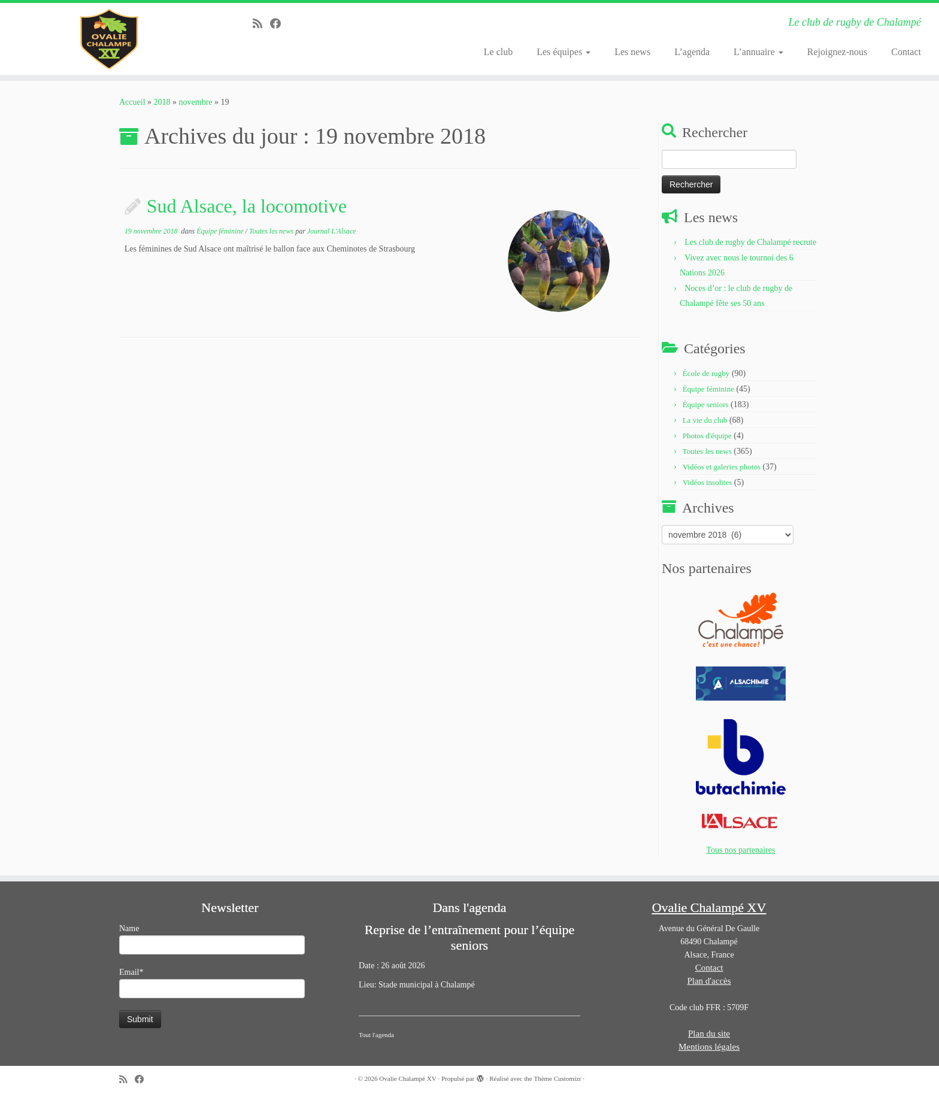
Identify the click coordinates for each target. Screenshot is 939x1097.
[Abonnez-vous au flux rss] (261, 24)
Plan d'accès (709, 981)
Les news (632, 52)
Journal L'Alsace (331, 231)
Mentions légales (709, 1046)
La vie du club (705, 420)
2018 (162, 102)
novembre (196, 102)
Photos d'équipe (707, 435)
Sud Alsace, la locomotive (247, 206)
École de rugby (706, 373)
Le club (498, 52)
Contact (906, 52)
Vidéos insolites (707, 482)
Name (212, 939)
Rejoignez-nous (837, 52)
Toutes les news (272, 231)
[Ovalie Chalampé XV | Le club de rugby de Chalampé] (108, 39)
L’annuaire (758, 52)
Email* (212, 983)
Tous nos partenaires (741, 850)
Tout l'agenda (376, 1034)
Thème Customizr (557, 1078)
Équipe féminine (220, 231)
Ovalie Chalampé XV (407, 1078)
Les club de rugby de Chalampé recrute (750, 242)
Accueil (132, 102)
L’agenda (692, 52)
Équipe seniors (706, 404)
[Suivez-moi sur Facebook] (279, 24)
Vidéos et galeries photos (722, 466)
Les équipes (563, 52)
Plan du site (709, 1033)
